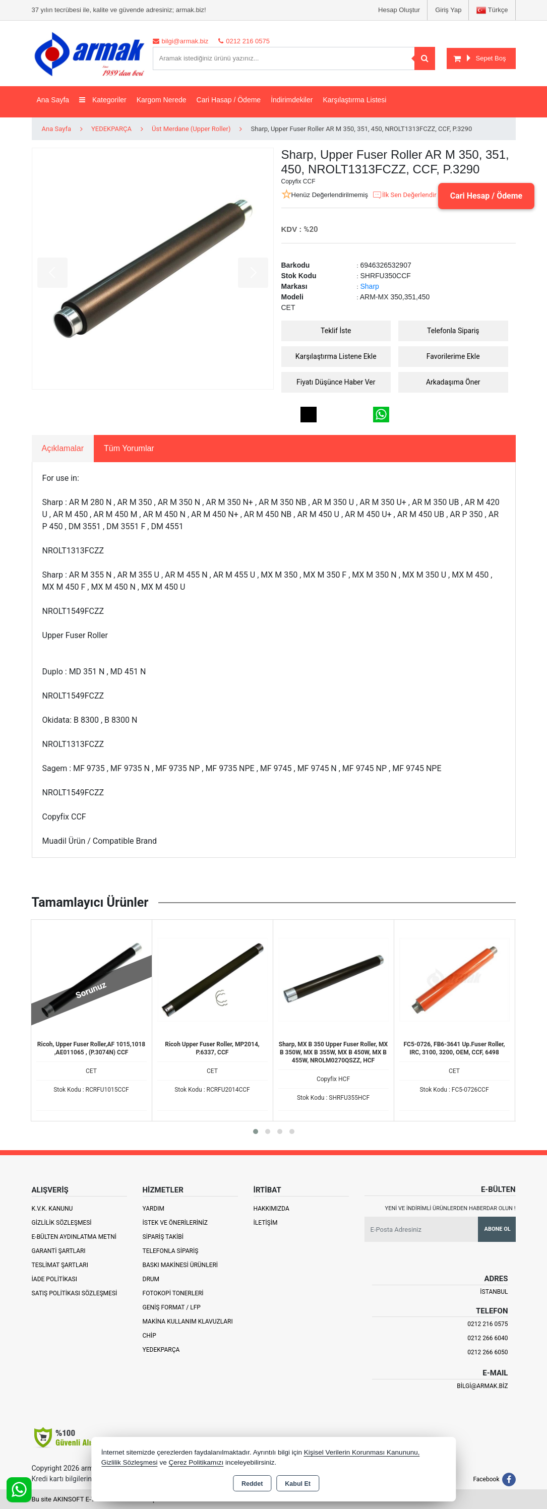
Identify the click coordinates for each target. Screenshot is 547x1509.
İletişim (266, 1222)
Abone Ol (497, 1229)
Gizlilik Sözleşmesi (62, 1222)
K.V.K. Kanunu (52, 1208)
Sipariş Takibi (163, 1236)
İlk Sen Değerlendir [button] (404, 195)
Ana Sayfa (53, 100)
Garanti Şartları (59, 1250)
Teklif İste (336, 331)
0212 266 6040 (487, 1338)
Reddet (252, 1483)
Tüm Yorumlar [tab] (129, 448)
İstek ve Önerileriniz (175, 1222)
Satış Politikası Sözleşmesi (74, 1293)
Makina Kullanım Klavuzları (188, 1321)
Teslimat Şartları (60, 1265)
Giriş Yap (448, 10)
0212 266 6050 (487, 1352)
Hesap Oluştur (399, 10)
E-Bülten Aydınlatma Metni (74, 1236)
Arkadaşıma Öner (453, 382)
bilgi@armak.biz (482, 1386)
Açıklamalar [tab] (63, 448)
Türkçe (492, 10)
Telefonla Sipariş (453, 331)
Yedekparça (161, 1349)
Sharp (369, 286)
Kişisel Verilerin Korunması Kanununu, (362, 1452)
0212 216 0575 (487, 1324)
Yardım (154, 1208)
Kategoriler (103, 100)
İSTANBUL (494, 1291)
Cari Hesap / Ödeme (486, 196)
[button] (256, 1131)
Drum (151, 1279)
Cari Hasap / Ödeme (229, 100)
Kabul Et (298, 1483)
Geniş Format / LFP (172, 1307)
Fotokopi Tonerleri (173, 1293)
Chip (149, 1335)
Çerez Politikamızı (195, 1462)
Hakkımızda (271, 1208)
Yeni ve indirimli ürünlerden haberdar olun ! (450, 1208)
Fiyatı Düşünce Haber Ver (336, 382)
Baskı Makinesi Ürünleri (180, 1265)
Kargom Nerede (162, 100)
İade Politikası (54, 1279)
